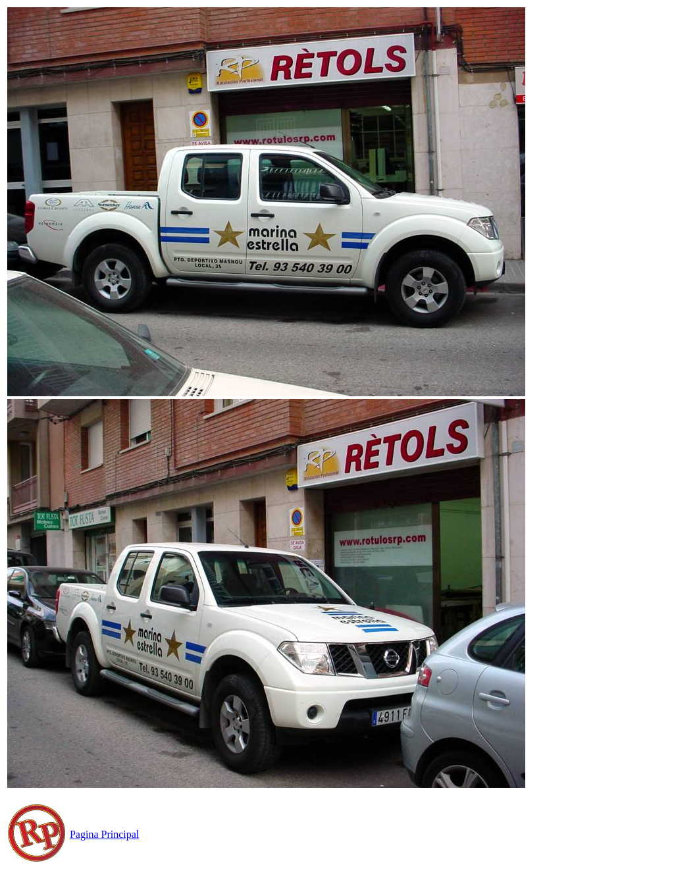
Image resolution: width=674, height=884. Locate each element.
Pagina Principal (104, 834)
